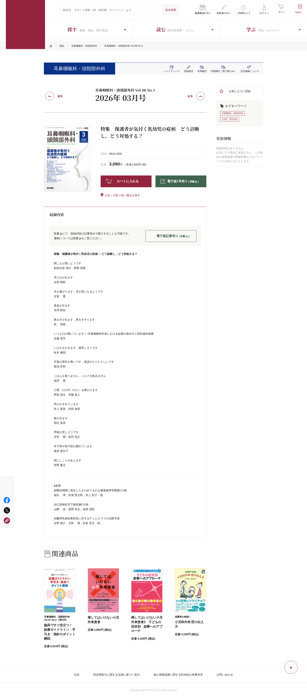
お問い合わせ (225, 672)
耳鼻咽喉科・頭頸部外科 (84, 44)
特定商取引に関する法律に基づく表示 (116, 672)
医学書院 (25, 24)
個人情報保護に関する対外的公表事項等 (178, 672)
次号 (190, 94)
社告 (76, 672)
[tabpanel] (67, 156)
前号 (60, 94)
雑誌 (62, 44)
